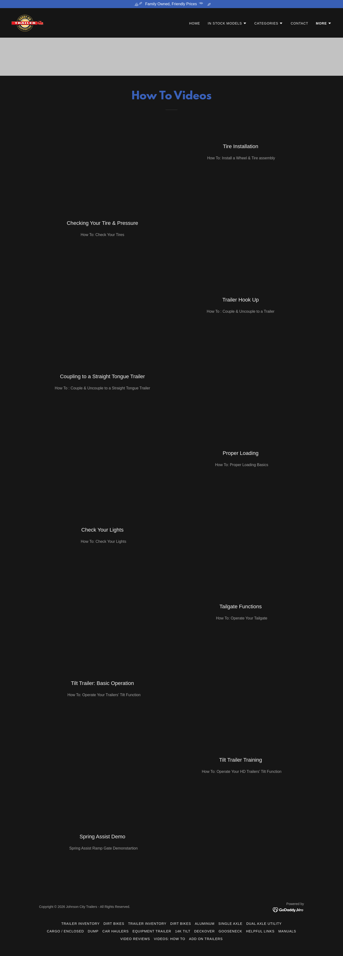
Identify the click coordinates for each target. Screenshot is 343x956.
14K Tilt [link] (182, 931)
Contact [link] (299, 23)
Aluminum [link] (205, 924)
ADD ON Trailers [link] (206, 939)
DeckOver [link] (204, 931)
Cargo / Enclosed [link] (65, 931)
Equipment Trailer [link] (151, 931)
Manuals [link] (287, 931)
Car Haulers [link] (115, 931)
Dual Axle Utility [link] (264, 924)
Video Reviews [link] (135, 939)
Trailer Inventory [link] (80, 924)
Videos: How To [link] (169, 939)
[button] (227, 23)
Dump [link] (93, 931)
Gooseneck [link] (230, 931)
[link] (27, 22)
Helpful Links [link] (260, 931)
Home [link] (194, 23)
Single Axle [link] (230, 924)
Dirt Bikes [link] (114, 924)
